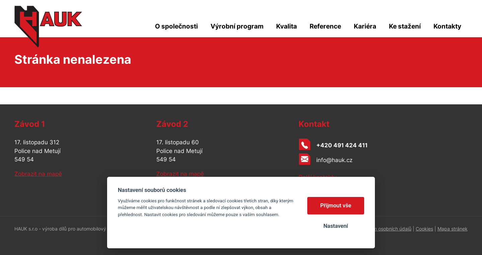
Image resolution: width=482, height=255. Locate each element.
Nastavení (335, 226)
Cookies (424, 229)
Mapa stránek (452, 229)
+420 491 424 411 (342, 145)
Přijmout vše (335, 205)
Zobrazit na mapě (38, 173)
